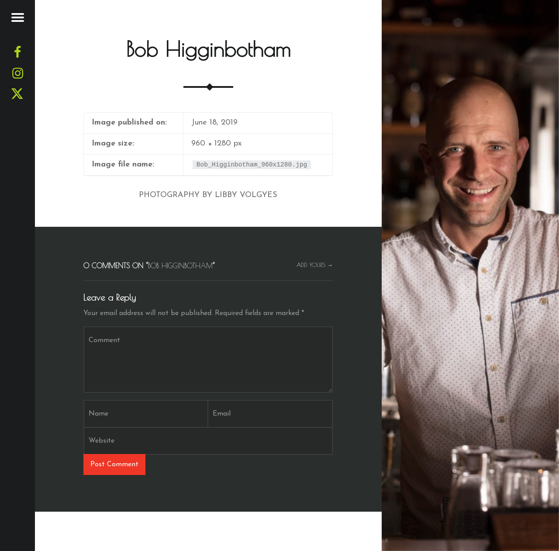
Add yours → (315, 265)
